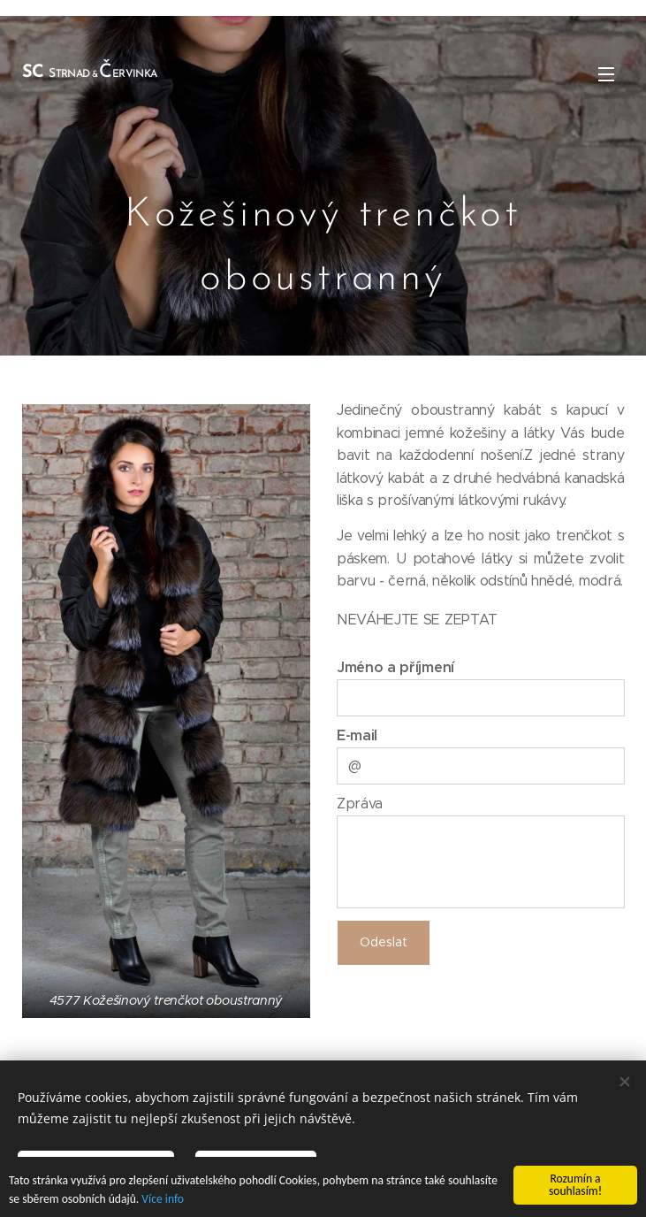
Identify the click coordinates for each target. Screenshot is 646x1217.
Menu (606, 74)
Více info (162, 1199)
